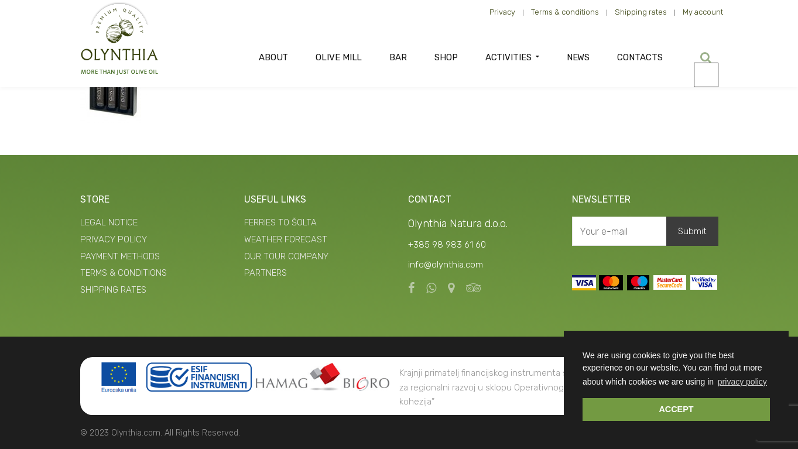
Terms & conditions (565, 12)
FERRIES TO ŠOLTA (280, 222)
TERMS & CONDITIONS (123, 273)
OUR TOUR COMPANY (286, 256)
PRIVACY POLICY (113, 239)
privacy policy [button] (742, 381)
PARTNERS (265, 273)
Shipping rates (641, 12)
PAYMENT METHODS (120, 256)
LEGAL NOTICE (109, 222)
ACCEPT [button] (676, 409)
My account (703, 12)
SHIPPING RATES (113, 290)
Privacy (502, 12)
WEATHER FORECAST (285, 239)
